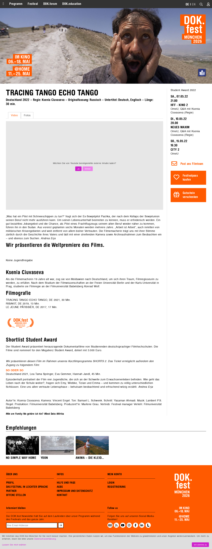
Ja (78, 168)
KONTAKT (62, 495)
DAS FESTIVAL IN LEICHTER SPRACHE (27, 486)
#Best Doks (50, 413)
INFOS (60, 474)
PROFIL (10, 482)
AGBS (60, 486)
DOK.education (71, 4)
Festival (33, 4)
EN (194, 4)
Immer (88, 168)
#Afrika (60, 413)
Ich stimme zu (200, 544)
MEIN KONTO (114, 474)
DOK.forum (50, 4)
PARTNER (11, 490)
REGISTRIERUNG (116, 486)
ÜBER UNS (12, 474)
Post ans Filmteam (191, 164)
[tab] (14, 115)
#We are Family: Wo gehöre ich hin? (24, 413)
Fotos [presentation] (27, 115)
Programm (15, 4)
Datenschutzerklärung (45, 538)
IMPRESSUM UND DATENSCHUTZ (75, 490)
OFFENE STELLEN (16, 495)
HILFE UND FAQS (66, 482)
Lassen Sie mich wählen (14, 544)
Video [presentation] (14, 115)
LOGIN (110, 482)
